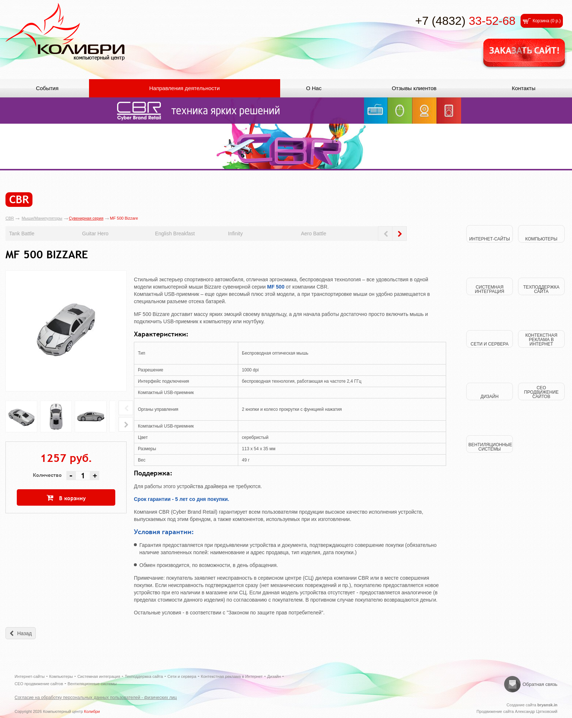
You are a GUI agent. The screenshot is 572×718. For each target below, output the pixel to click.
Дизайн (274, 676)
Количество (47, 475)
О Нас (314, 88)
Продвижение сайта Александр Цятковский (516, 711)
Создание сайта (531, 705)
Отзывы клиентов (414, 88)
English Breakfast (175, 233)
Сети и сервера (181, 676)
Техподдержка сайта (144, 676)
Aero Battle (313, 233)
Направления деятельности (184, 88)
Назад (24, 633)
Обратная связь (539, 684)
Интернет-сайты (30, 676)
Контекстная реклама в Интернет (232, 676)
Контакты (524, 88)
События (47, 88)
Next (399, 233)
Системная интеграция (98, 676)
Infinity (235, 233)
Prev (385, 233)
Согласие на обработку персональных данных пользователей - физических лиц (96, 697)
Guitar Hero (95, 233)
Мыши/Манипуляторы (42, 218)
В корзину (72, 498)
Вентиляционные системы (92, 684)
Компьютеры (61, 676)
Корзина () (547, 20)
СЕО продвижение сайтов (39, 684)
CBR (9, 218)
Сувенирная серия (86, 218)
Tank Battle (21, 233)
